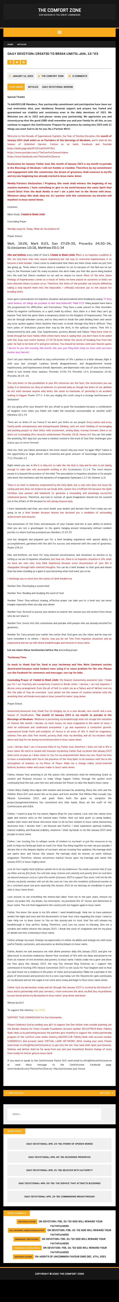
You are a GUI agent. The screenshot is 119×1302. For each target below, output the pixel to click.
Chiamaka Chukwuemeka (27, 1270)
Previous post (17, 1113)
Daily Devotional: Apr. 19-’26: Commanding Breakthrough (59, 1218)
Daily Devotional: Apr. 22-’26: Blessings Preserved (59, 1178)
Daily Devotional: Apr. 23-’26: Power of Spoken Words (59, 1165)
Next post (104, 1113)
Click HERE (40, 1029)
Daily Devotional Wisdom (59, 99)
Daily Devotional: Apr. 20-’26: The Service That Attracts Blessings (60, 1204)
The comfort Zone (53, 88)
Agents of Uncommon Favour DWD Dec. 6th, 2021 (72, 1278)
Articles (34, 99)
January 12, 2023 (23, 88)
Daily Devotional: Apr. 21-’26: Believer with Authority (59, 1191)
